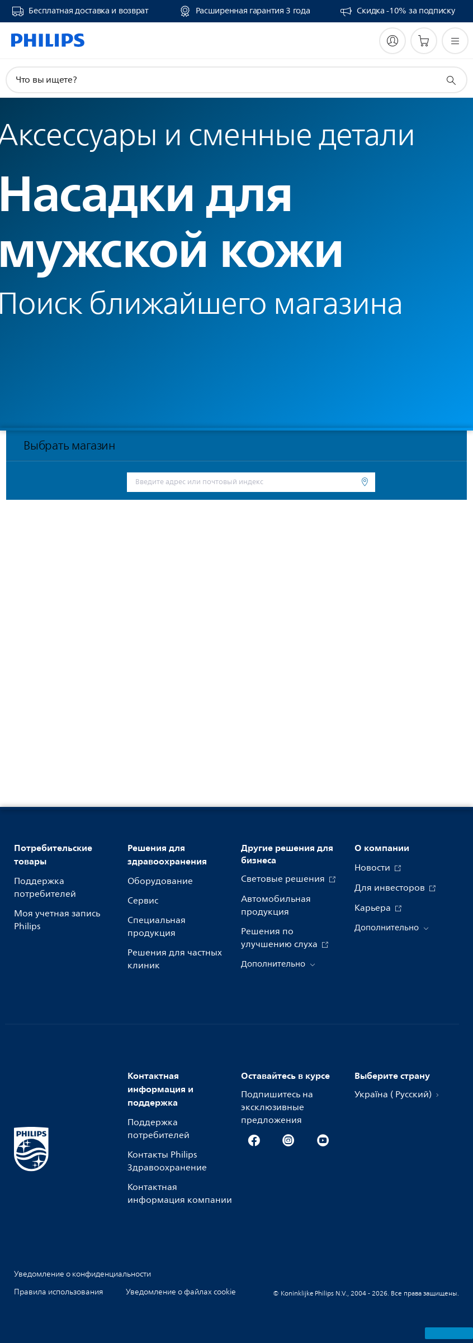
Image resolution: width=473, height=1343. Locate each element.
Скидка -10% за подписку (406, 11)
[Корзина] (423, 40)
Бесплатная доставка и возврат (88, 11)
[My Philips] (392, 40)
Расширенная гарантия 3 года (253, 11)
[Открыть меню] (455, 40)
